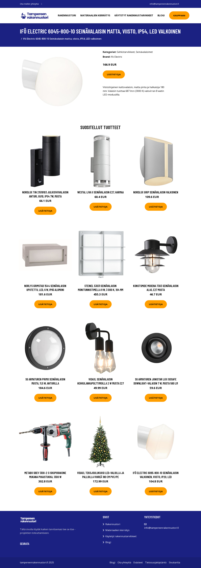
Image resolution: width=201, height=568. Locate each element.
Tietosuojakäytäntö (156, 562)
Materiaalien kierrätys (95, 15)
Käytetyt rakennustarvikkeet (134, 15)
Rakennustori (67, 15)
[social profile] (41, 4)
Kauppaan (179, 15)
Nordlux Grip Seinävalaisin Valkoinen (155, 192)
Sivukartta (174, 562)
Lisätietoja (114, 74)
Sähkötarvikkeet (126, 52)
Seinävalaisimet (144, 52)
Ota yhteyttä (124, 562)
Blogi (161, 15)
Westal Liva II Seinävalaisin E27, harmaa (100, 192)
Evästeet (138, 562)
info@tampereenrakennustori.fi (164, 3)
